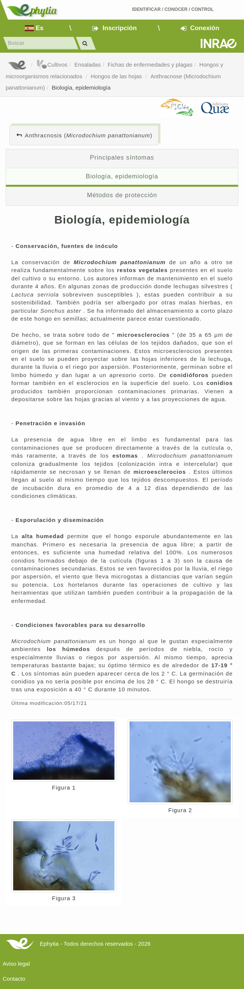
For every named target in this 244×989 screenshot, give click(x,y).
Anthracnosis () (88, 135)
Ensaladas (87, 64)
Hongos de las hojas (117, 76)
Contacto (14, 978)
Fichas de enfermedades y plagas (150, 64)
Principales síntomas (122, 157)
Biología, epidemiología (81, 87)
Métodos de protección (122, 195)
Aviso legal (16, 963)
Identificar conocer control (173, 9)
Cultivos (51, 64)
